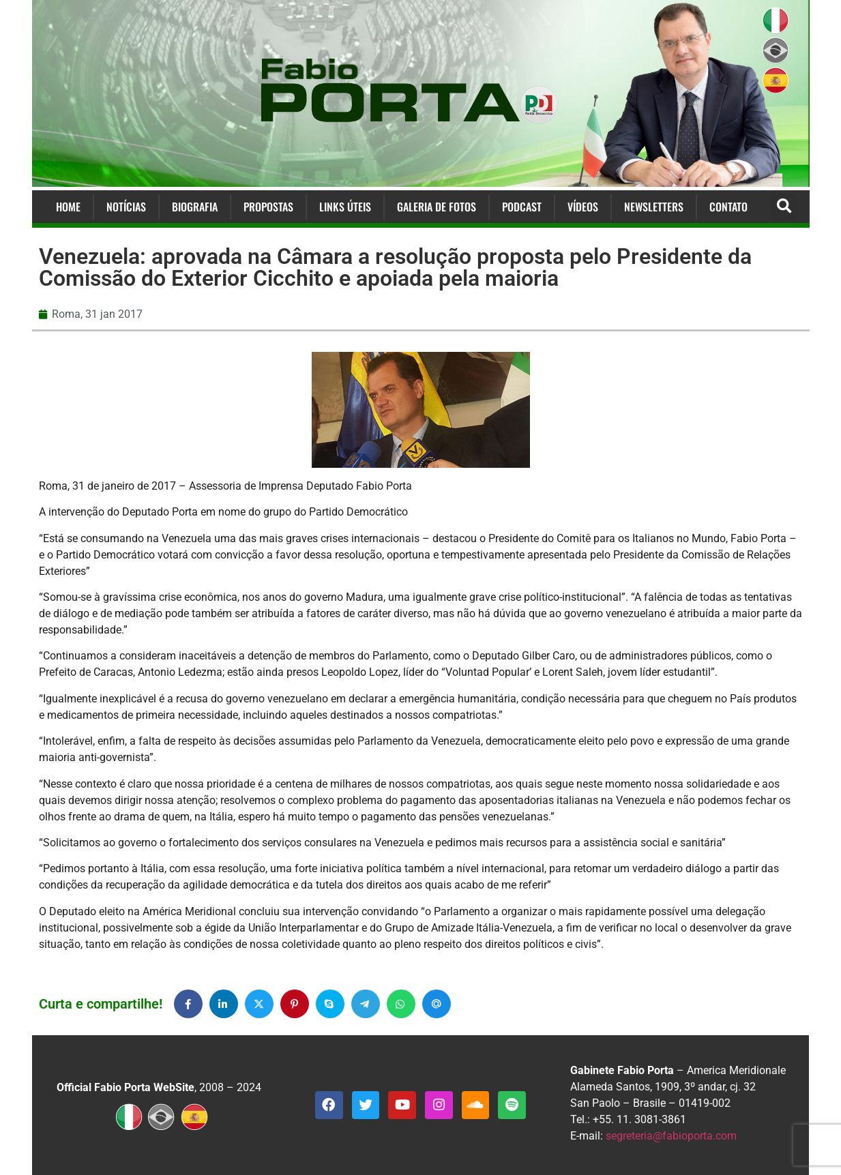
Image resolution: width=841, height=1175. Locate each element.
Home (68, 206)
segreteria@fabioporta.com (671, 1135)
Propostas (268, 206)
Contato (728, 206)
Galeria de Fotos (436, 206)
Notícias (126, 206)
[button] (784, 207)
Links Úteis (345, 206)
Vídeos (582, 206)
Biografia (195, 206)
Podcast (522, 206)
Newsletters (653, 206)
